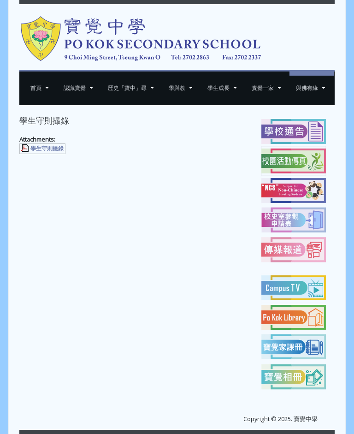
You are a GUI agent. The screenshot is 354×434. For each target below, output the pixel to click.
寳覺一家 (263, 87)
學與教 (177, 87)
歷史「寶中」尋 (127, 87)
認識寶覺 (75, 87)
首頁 (35, 87)
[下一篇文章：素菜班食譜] (234, 166)
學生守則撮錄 (47, 148)
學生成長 (218, 87)
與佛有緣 (307, 87)
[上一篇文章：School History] (40, 166)
